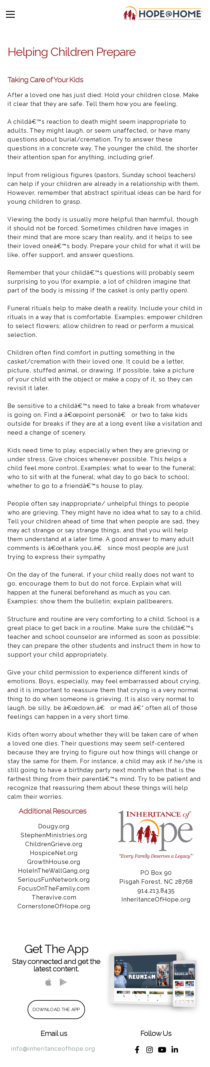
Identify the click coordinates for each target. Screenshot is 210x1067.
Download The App (56, 1009)
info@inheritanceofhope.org (53, 1048)
